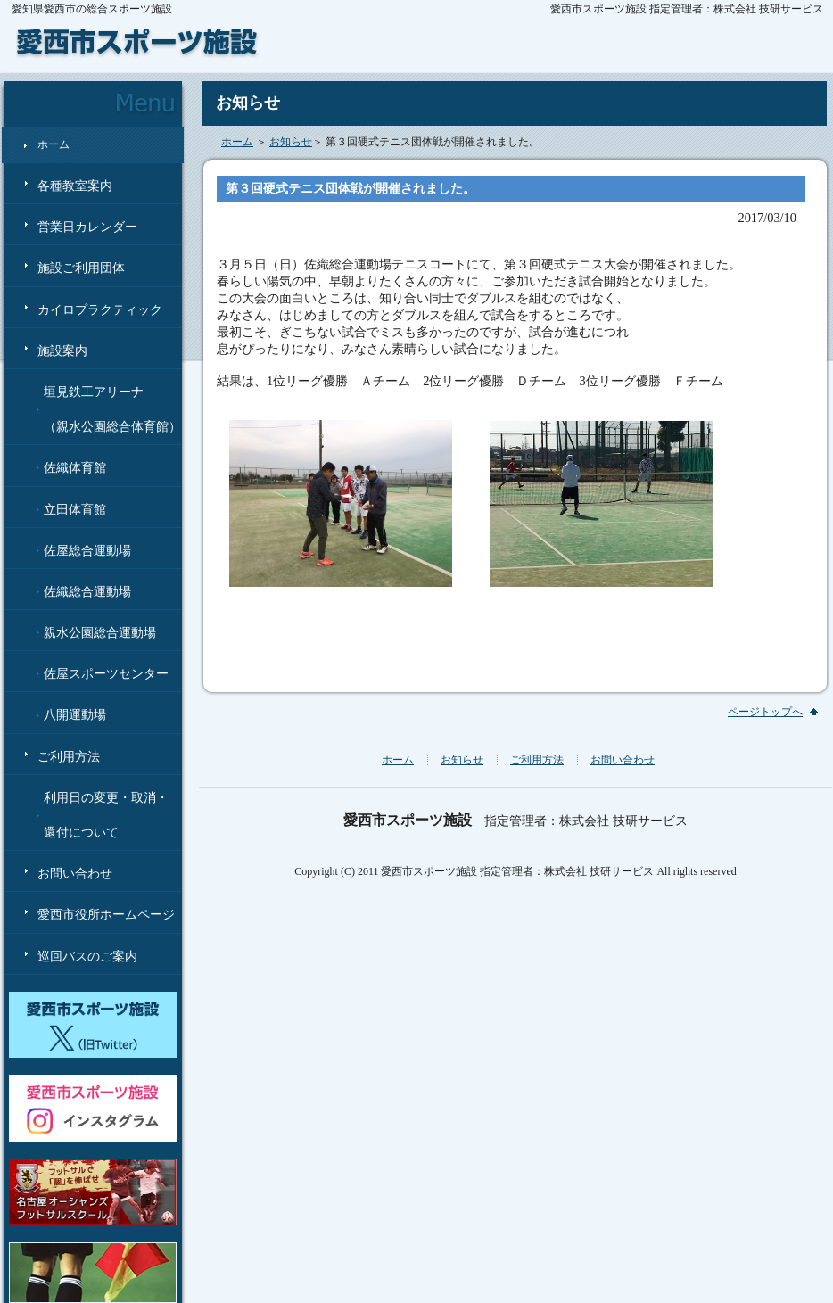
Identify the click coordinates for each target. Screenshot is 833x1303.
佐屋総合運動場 (87, 550)
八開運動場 (75, 715)
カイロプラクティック (99, 310)
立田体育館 (75, 509)
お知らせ (290, 142)
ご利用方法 (68, 756)
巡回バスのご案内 (87, 956)
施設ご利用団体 (81, 268)
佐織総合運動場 (87, 591)
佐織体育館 (75, 467)
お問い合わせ (74, 873)
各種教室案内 (74, 186)
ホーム (53, 144)
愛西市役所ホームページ (106, 914)
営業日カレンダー (87, 227)
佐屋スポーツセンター (106, 673)
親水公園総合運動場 (100, 632)
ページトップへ (765, 711)
